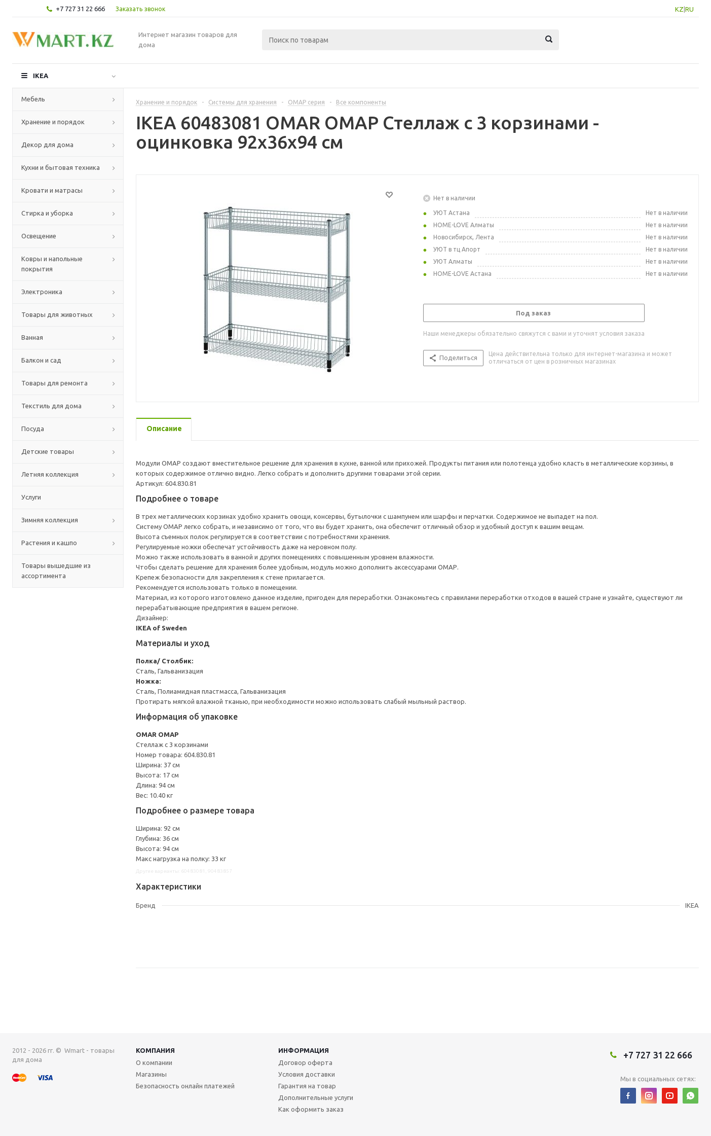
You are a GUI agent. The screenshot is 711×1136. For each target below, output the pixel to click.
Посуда (32, 428)
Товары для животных (57, 314)
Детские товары (47, 451)
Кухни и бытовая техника (60, 167)
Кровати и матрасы (52, 190)
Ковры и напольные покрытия (52, 263)
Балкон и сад (41, 360)
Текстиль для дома (51, 405)
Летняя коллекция (50, 474)
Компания (155, 1050)
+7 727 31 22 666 (80, 8)
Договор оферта (305, 1062)
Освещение (38, 235)
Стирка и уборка (47, 213)
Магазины (151, 1074)
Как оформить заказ (311, 1109)
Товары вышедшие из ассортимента (56, 570)
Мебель (33, 98)
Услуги (31, 497)
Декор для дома (47, 144)
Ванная (32, 337)
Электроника (41, 291)
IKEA (40, 75)
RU (689, 9)
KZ (679, 9)
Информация (303, 1050)
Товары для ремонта (54, 382)
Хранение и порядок (53, 121)
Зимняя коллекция (49, 519)
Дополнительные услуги (315, 1097)
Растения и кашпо (49, 542)
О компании (154, 1062)
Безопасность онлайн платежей (185, 1085)
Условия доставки (306, 1074)
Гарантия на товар (307, 1085)
